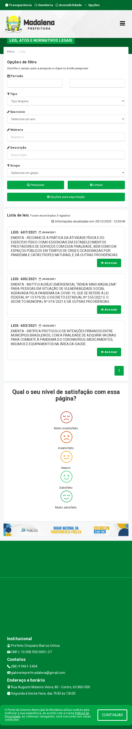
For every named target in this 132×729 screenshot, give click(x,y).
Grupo (13, 165)
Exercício (16, 112)
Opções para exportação (66, 197)
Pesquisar (35, 185)
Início (11, 51)
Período (15, 76)
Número (15, 129)
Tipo (12, 94)
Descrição (16, 147)
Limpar (96, 185)
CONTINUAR (112, 715)
